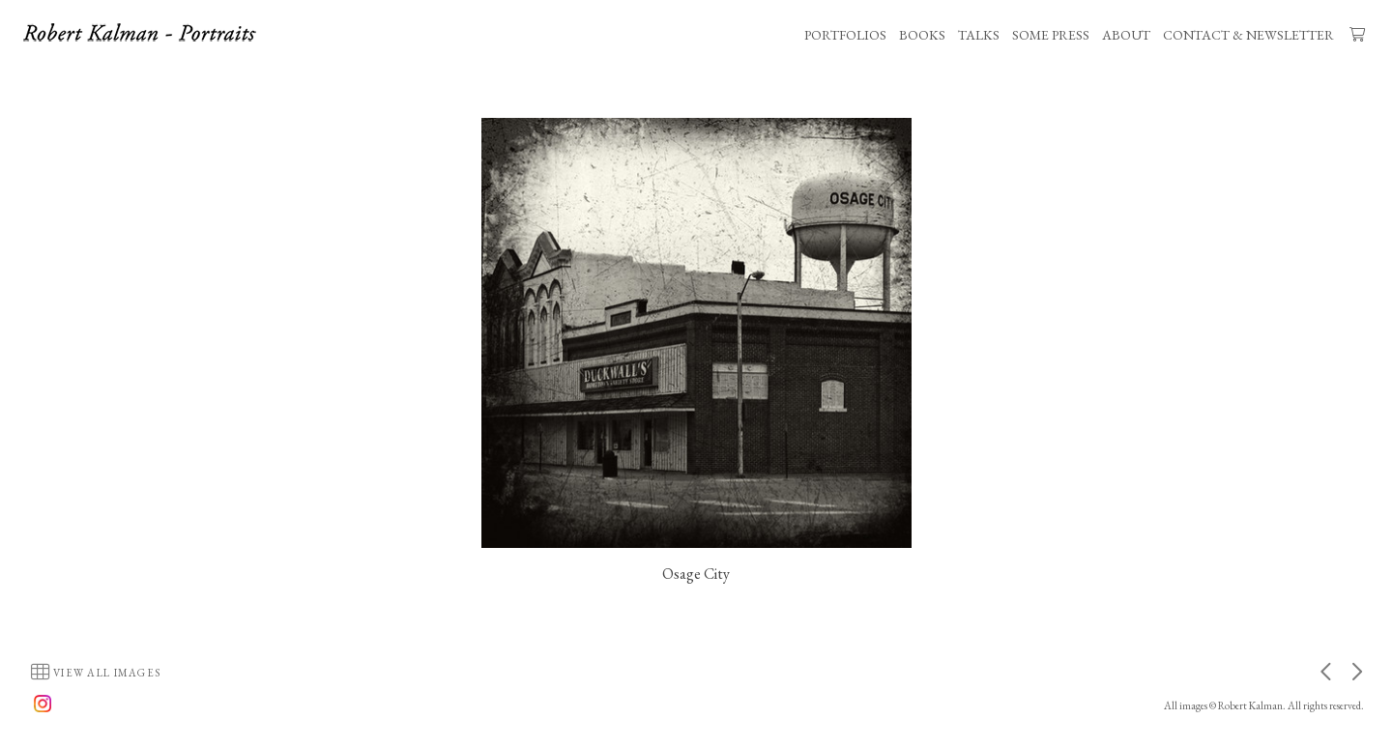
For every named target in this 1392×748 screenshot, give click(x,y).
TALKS (979, 34)
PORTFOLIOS (845, 34)
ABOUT (1126, 34)
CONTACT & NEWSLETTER (1248, 34)
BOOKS (922, 34)
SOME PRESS (1050, 34)
